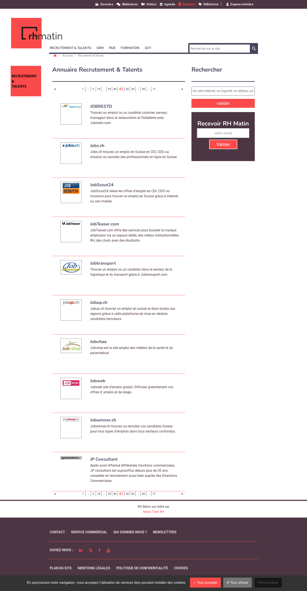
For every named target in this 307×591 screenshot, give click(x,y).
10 (98, 89)
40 (114, 89)
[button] (72, 47)
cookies (181, 568)
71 (154, 89)
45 (143, 89)
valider (223, 103)
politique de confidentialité (142, 568)
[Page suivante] (182, 89)
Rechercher (206, 70)
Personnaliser (268, 582)
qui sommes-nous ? (130, 532)
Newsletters (165, 532)
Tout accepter (205, 582)
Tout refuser (237, 582)
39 (109, 89)
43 (132, 89)
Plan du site (61, 568)
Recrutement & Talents (91, 55)
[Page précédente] (54, 89)
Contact (57, 532)
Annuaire (67, 55)
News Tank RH (153, 512)
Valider (223, 144)
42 (127, 89)
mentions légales (94, 568)
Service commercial (89, 532)
